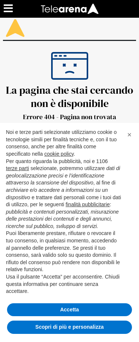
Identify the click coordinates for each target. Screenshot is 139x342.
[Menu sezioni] (8, 9)
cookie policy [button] (59, 154)
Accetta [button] (69, 309)
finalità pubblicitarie (88, 204)
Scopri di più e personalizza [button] (69, 327)
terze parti (17, 168)
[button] (129, 135)
